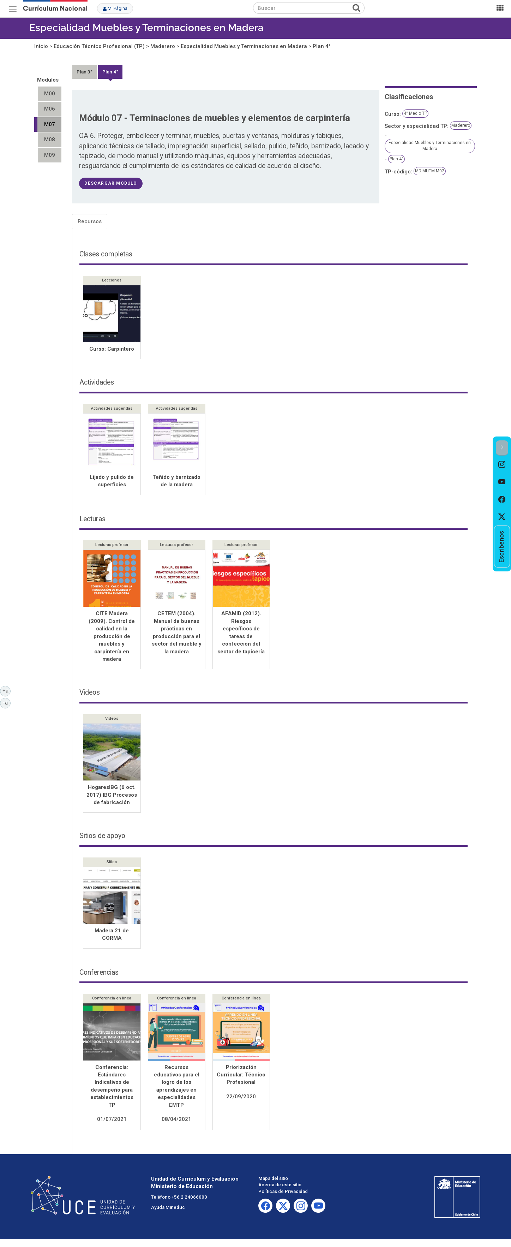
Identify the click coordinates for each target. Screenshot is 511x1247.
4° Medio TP (415, 113)
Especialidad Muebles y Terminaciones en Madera (146, 28)
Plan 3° (84, 72)
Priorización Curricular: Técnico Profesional (241, 1075)
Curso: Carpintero (111, 349)
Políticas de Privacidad (283, 1192)
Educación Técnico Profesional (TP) (99, 46)
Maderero (162, 46)
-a (7, 702)
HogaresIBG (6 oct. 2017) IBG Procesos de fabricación (111, 795)
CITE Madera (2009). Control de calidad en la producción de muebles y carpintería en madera (112, 637)
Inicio (41, 46)
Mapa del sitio (273, 1179)
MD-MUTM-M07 (429, 170)
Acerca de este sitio (279, 1185)
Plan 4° (322, 46)
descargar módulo (110, 183)
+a (6, 690)
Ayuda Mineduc (168, 1208)
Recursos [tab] (90, 221)
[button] (502, 448)
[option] (502, 464)
